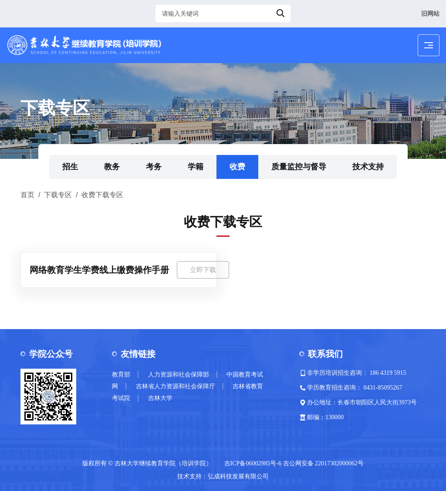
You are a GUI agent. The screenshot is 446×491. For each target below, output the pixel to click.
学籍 (195, 166)
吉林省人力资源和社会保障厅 (175, 386)
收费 (237, 166)
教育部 (121, 374)
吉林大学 (160, 398)
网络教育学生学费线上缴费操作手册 (99, 270)
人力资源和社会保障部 (178, 374)
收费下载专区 (102, 194)
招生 (70, 166)
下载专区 (58, 194)
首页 (27, 194)
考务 (154, 166)
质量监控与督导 (298, 166)
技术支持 (368, 166)
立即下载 (203, 269)
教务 (112, 166)
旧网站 (430, 13)
